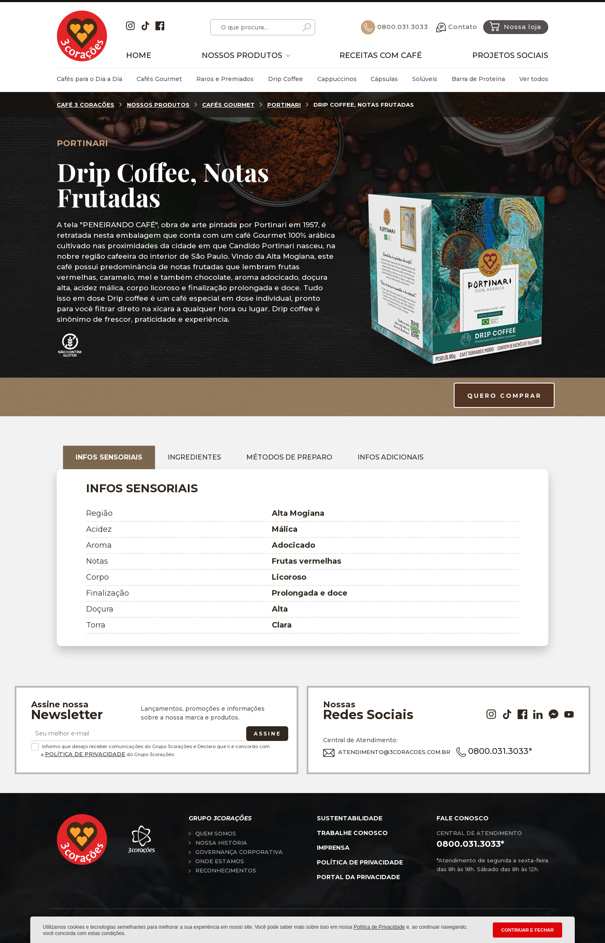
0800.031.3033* (494, 751)
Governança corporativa (239, 851)
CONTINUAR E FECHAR (527, 929)
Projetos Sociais (510, 55)
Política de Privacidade (85, 754)
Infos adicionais (391, 457)
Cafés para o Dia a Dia (89, 79)
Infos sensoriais (109, 457)
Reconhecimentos (225, 870)
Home (138, 55)
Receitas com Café (380, 55)
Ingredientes (194, 457)
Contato (456, 27)
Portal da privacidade (358, 877)
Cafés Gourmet (159, 79)
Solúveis (424, 79)
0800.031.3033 (394, 27)
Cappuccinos (337, 79)
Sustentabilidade (349, 818)
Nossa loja (515, 26)
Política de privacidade (360, 862)
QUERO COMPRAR (504, 395)
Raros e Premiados (225, 79)
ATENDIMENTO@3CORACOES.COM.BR (386, 752)
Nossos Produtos (242, 55)
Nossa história (221, 842)
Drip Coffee (285, 79)
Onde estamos (219, 861)
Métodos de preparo (289, 457)
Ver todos (533, 79)
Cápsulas (384, 79)
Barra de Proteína (478, 79)
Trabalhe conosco (352, 833)
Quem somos (215, 833)
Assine (267, 733)
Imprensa (333, 847)
